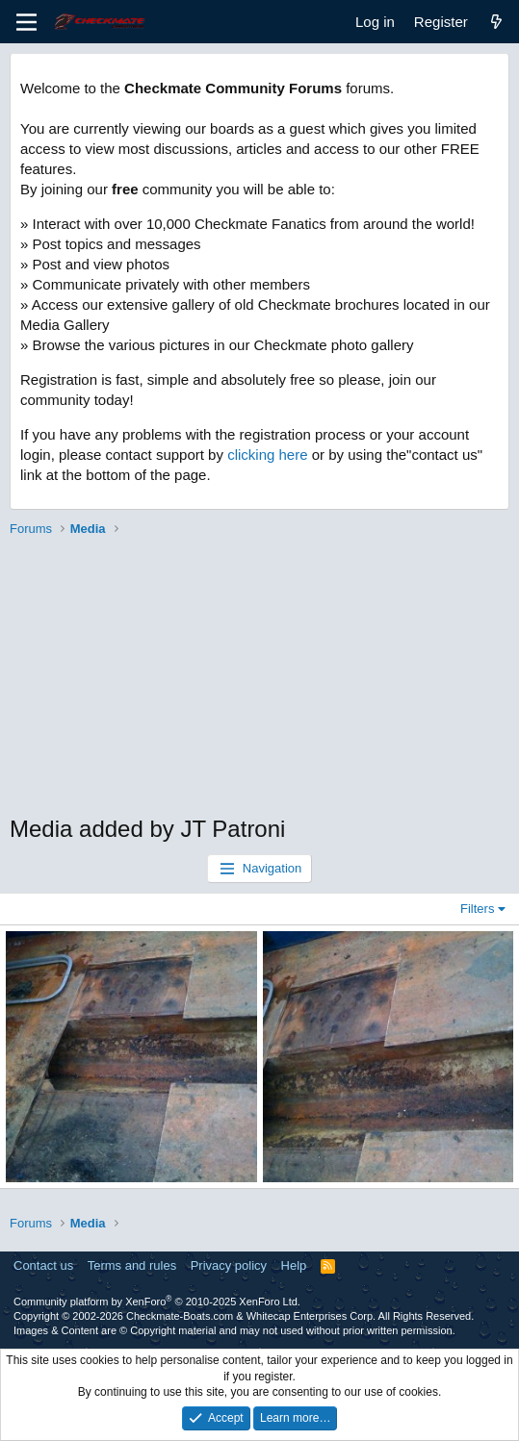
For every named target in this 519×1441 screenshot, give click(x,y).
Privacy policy (229, 1265)
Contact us (43, 1265)
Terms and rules (132, 1265)
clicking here (267, 454)
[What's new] (496, 21)
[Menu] (26, 22)
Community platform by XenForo (156, 1301)
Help (294, 1265)
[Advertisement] (259, 678)
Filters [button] (477, 908)
